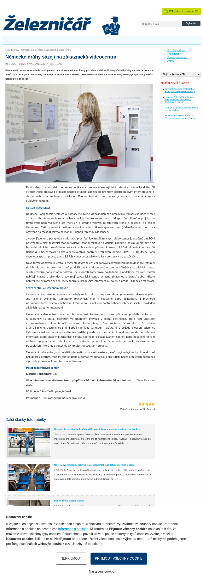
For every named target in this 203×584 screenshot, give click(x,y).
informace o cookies (73, 529)
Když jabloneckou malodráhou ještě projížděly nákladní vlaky (180, 90)
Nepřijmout (71, 558)
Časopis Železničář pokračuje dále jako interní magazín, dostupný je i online (179, 99)
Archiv (170, 61)
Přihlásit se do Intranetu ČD (183, 11)
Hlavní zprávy (12, 50)
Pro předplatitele (176, 50)
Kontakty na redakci (177, 57)
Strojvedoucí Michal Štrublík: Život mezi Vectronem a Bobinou (181, 116)
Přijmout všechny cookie (119, 558)
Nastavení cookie (101, 571)
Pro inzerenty (174, 54)
